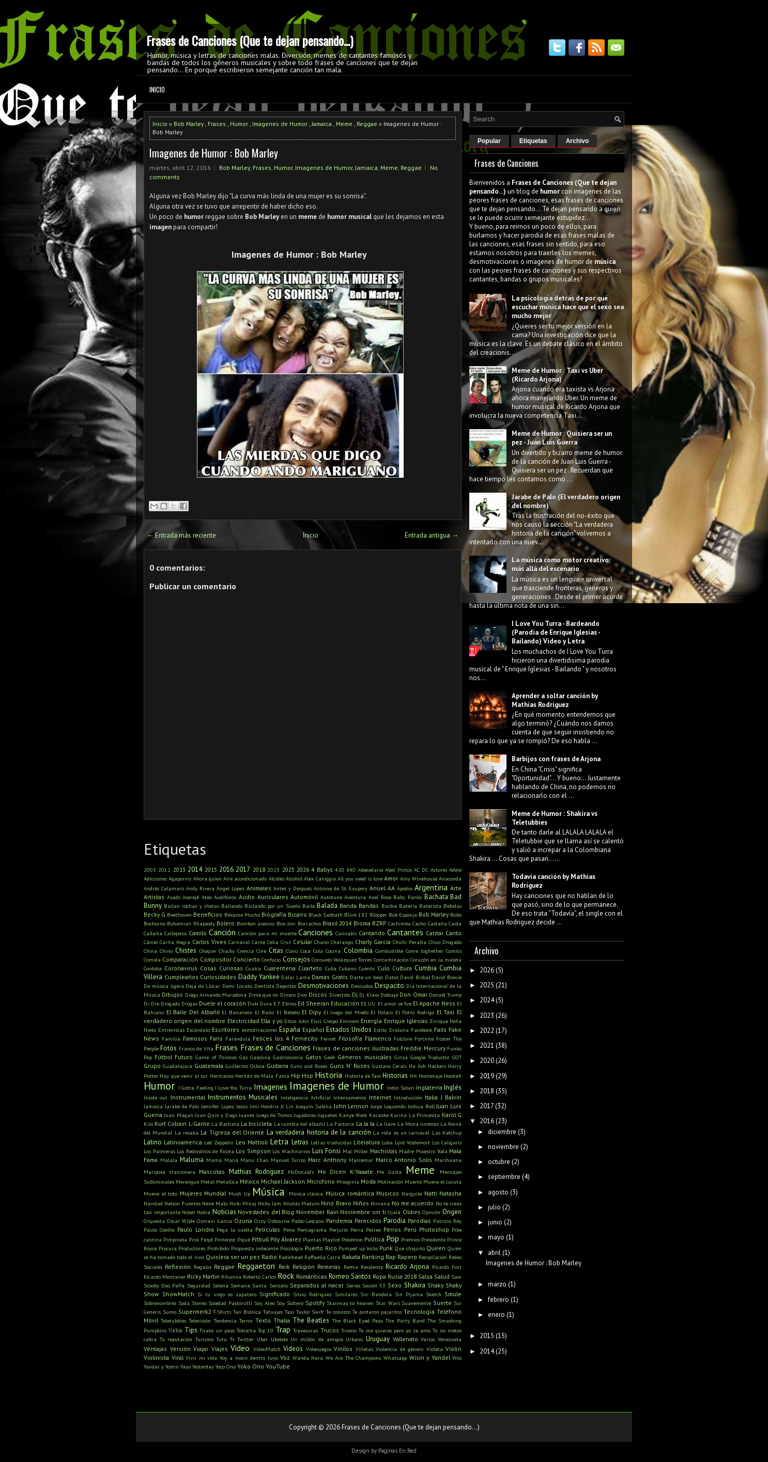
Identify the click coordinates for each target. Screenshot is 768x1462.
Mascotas (212, 1171)
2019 (487, 1076)
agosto (498, 1192)
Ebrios (289, 1003)
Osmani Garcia (214, 1220)
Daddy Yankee (259, 976)
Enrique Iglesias (406, 1021)
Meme (344, 124)
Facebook (421, 1029)
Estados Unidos (349, 1029)
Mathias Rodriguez (256, 1171)
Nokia (203, 1212)
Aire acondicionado (245, 878)
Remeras (329, 1266)
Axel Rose (379, 897)
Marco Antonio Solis (404, 1160)
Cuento (367, 968)
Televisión (200, 1320)
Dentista (264, 985)
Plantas (312, 1239)
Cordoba (153, 968)
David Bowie (447, 977)
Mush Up (239, 1193)
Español (313, 1029)
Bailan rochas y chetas (191, 905)
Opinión (431, 1212)
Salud (442, 1276)
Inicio (157, 89)
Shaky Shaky (444, 1285)
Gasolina (260, 1057)
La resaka (186, 1132)
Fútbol (163, 1057)
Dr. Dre (151, 1003)
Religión (304, 1266)
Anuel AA (382, 888)
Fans (216, 1038)
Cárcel (151, 942)
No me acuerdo (413, 1203)
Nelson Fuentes (182, 1203)
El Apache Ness (434, 1003)
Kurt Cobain (171, 1123)
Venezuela (450, 1339)
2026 (303, 869)
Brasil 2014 (336, 923)
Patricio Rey (447, 1220)
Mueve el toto (160, 1193)
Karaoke (379, 1115)
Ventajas (155, 1349)
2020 (487, 1060)
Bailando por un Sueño (272, 905)
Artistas (154, 897)
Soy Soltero (290, 1303)
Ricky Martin (203, 1276)
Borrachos (309, 923)
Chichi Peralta (409, 942)
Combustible (389, 950)
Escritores (225, 1029)
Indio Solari (400, 1087)
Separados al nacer (317, 1285)
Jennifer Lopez (217, 1106)
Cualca (253, 968)
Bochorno (154, 923)
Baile (308, 905)
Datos (391, 977)
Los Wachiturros (291, 1151)
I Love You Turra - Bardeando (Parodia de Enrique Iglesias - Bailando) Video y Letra (556, 632)
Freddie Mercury (423, 1048)
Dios (302, 994)
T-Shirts (222, 1311)
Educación (345, 1003)
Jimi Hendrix (264, 1106)
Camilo (198, 933)
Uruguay (378, 1338)
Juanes (246, 1115)
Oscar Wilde (181, 1220)
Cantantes (405, 932)
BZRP (379, 923)
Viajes (219, 1349)
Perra (356, 1229)
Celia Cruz (279, 942)
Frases (217, 124)
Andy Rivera (200, 888)
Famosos (195, 1038)
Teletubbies (173, 1320)
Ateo (207, 897)
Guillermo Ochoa (245, 1066)
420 (339, 869)
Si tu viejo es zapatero (226, 1294)
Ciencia (245, 950)
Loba (387, 1142)
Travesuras (305, 1330)
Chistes (185, 950)
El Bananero (237, 1012)
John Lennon (351, 1106)
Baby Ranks (407, 897)
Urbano (354, 1339)
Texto (263, 1320)
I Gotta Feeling (195, 1087)
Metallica (227, 1181)
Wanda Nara (308, 1357)
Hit (413, 1075)
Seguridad (198, 1285)
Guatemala (208, 1066)
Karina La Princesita (415, 1115)
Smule (453, 1294)
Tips (191, 1330)
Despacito (389, 985)
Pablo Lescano (308, 1220)
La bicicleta (256, 1123)
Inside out (155, 1097)
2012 (164, 869)
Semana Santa (249, 1285)
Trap (282, 1329)
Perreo (373, 1229)
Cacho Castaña (429, 923)
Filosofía (350, 1038)
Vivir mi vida (201, 1357)
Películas (267, 1229)
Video (240, 1348)
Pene (289, 1229)
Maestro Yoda (432, 1151)
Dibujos (172, 994)
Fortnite (424, 1038)
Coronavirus (180, 968)
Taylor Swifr (310, 1311)
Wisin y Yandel (429, 1357)
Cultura (402, 968)
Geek (329, 1057)
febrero (498, 1299)
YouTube (278, 1366)
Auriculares (272, 897)
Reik (284, 1266)
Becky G (154, 914)
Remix (351, 1266)
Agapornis (179, 878)
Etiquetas (533, 141)
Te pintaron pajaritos (377, 1311)
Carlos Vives (209, 942)
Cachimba (399, 923)
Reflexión (178, 1266)
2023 (273, 869)
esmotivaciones (259, 1029)
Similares (346, 1294)
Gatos (313, 1057)
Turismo (204, 1339)
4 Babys (321, 869)
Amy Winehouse (418, 878)
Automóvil (304, 897)
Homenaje (430, 1075)
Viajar (200, 1349)
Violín (454, 1349)
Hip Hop (302, 1075)
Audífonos (225, 897)
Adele (455, 869)
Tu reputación (176, 1339)
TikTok (175, 1330)
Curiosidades (218, 977)
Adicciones (155, 878)
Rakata (351, 1257)
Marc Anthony (327, 1160)
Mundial (215, 1193)
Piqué (243, 1239)
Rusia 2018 (402, 1276)
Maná (231, 1160)
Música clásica (306, 1193)
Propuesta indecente (255, 1248)
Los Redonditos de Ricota (205, 1151)
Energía (371, 1021)
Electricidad (243, 1021)
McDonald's (301, 1171)
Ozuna (243, 1220)
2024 (487, 1000)
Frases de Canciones (275, 1047)
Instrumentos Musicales (243, 1097)
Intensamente (349, 1097)
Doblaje (389, 994)
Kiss (148, 1123)
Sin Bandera (375, 1294)
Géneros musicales (364, 1057)
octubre (499, 1161)
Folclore (403, 1038)
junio (495, 1222)
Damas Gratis (330, 977)
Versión (180, 1349)
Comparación (180, 959)
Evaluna (399, 1029)
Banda (348, 905)
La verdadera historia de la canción (319, 1132)
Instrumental (188, 1097)
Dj (355, 994)
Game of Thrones (215, 1057)
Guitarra (277, 1066)
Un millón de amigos (316, 1339)
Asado (173, 897)
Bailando (231, 905)
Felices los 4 (271, 1038)
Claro (292, 950)
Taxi (289, 1311)
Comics (454, 950)
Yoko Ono (250, 1366)
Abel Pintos (398, 869)
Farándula (237, 1038)
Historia (328, 1075)
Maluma (192, 1159)
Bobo (456, 914)
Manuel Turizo (288, 1160)
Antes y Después (292, 888)
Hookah (453, 1075)
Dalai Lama (295, 977)
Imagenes (270, 1086)
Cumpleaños (181, 977)
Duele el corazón (222, 1003)
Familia (171, 1038)
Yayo (185, 1366)
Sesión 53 (374, 1285)
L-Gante (199, 1123)
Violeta (434, 1349)
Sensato (278, 1285)
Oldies (412, 1212)
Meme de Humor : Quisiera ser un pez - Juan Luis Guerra (562, 438)
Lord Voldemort (412, 1142)
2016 (226, 869)
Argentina (431, 887)
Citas (276, 950)
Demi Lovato (237, 985)
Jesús (242, 1106)
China (150, 950)
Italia (431, 1097)
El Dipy (311, 1012)
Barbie (389, 905)
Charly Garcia (373, 942)
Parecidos (368, 1220)
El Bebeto (288, 1012)
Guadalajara (177, 1066)
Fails (440, 1029)
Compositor (216, 959)
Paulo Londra (195, 1229)
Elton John (296, 1021)
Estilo (380, 1029)
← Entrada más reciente (181, 535)
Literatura (367, 1142)
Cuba (330, 968)
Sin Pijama (409, 1294)
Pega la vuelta (235, 1229)
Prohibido (218, 1248)
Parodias (419, 1220)
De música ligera (164, 985)
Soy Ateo (264, 1303)
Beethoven (179, 914)
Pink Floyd (201, 1239)
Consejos (296, 959)
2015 (211, 869)
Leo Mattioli (252, 1142)
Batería (408, 905)
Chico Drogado (445, 942)
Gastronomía (288, 1057)
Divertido (339, 994)
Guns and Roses (308, 1066)
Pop (392, 1238)
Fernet (328, 1038)
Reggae (367, 124)
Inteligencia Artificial (306, 1097)
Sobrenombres (160, 1303)
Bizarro (297, 914)
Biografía (274, 914)
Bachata (436, 896)
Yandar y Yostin (161, 1366)
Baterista (430, 905)
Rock (286, 1275)
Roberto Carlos (259, 1276)
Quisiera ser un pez (233, 1257)
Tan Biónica (247, 1311)
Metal (207, 1181)
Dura (266, 1003)
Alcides (276, 878)
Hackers (437, 1066)
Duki (253, 1003)
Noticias (224, 1211)
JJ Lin (287, 1106)
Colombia (358, 950)
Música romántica (350, 1193)
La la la (365, 1123)
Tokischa (246, 1330)
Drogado (170, 1003)
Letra (279, 1141)
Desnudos (362, 985)
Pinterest (225, 1239)
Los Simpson (253, 1151)
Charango (342, 942)
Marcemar (361, 1160)
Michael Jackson (283, 1181)
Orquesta (154, 1220)
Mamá (214, 1160)
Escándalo (198, 1029)
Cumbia (425, 968)
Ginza (401, 1057)
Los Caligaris (447, 1142)
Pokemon (352, 1239)
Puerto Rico (321, 1248)
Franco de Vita (196, 1048)
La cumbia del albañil (300, 1123)
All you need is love (359, 878)
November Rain (317, 1212)
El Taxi (446, 1012)
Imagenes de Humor (280, 124)
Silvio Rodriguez (312, 1294)
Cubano (347, 968)
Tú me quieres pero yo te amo (395, 1330)
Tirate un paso (216, 1330)
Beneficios (207, 914)
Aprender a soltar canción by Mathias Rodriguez (555, 700)
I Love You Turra (233, 1087)
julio (494, 1207)
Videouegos (318, 1349)
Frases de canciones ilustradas (355, 1048)
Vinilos (343, 1349)
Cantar (434, 933)
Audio (247, 897)
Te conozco (338, 1311)
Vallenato (405, 1339)
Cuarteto (310, 968)
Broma (362, 923)
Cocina (333, 950)
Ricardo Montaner (165, 1276)
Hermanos (222, 1075)
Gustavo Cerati (389, 1066)
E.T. (277, 1003)
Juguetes (327, 1115)
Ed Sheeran (313, 1003)
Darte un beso (366, 977)
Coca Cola (311, 950)
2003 (150, 869)
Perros (392, 1229)
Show (151, 1294)
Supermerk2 (194, 1311)
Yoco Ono (226, 1366)
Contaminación (391, 959)
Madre (406, 1151)
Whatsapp (395, 1357)
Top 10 (265, 1330)
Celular (302, 942)
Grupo (152, 1066)
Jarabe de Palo (182, 1106)
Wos (457, 1357)
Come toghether (424, 950)
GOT (457, 1057)
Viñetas (364, 1349)
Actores (439, 869)
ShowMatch (178, 1294)
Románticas (311, 1276)
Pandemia (339, 1220)
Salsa (425, 1276)
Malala (168, 1160)
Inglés (453, 1087)
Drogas (189, 1003)
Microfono (321, 1181)
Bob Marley (189, 124)
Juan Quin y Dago (216, 1115)
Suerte (442, 1303)
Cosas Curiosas (221, 968)
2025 (288, 869)
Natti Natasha (443, 1193)
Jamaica (322, 124)
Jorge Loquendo (388, 1106)
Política (374, 1239)
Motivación (390, 1181)
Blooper (378, 914)
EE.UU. (368, 1003)
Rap (391, 1257)
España (289, 1029)
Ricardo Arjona (407, 1266)
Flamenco (378, 1038)
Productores (191, 1248)
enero (496, 1314)
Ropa (379, 1276)
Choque (207, 950)
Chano (321, 942)
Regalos (202, 1266)
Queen (436, 1248)
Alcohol (294, 878)
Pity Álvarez (285, 1239)
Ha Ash (417, 1066)
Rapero (407, 1257)
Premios (410, 1239)
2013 (179, 869)
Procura (168, 1248)
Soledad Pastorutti (230, 1303)
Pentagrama (312, 1229)
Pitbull (260, 1239)
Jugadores (305, 1115)
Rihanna (231, 1276)
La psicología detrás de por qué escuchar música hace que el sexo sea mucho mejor (568, 307)
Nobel (188, 1212)
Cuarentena (280, 968)
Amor (391, 878)
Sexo (395, 1285)
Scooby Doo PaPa (164, 1285)
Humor (239, 124)
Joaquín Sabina (314, 1106)
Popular (489, 141)
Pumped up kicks (358, 1248)
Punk (386, 1248)
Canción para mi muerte (267, 933)
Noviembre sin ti (363, 1212)
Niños (361, 1203)
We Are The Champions (353, 1357)
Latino (153, 1142)
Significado (274, 1294)
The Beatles (311, 1320)
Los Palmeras (159, 1151)
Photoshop (434, 1229)
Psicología (291, 1248)
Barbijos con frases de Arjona (556, 758)
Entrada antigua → (431, 535)
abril (494, 1252)
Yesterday (203, 1366)
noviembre (503, 1146)
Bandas (369, 905)
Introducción (408, 1097)
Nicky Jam (269, 1203)
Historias (395, 1075)
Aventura (355, 897)
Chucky (227, 950)
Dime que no (264, 994)
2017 (243, 869)
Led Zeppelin (219, 1142)
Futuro (184, 1057)
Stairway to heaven (350, 1303)
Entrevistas (171, 1029)
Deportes (286, 985)
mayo (496, 1237)
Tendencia (225, 1320)
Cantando (372, 933)
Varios (428, 1339)
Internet (380, 1097)
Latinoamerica (183, 1142)
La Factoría (340, 1123)
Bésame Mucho (242, 914)
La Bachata (225, 1123)
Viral (177, 1357)
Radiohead (291, 1257)
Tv (232, 1339)
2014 (195, 869)
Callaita (153, 933)
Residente (372, 1266)
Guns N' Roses (350, 1066)
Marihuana (448, 1160)
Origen (452, 1211)
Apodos (404, 888)
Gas (243, 1057)
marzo (497, 1284)
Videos (293, 1348)
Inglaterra (429, 1087)
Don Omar (413, 994)
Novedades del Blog (266, 1212)
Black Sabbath (326, 914)
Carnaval (239, 942)
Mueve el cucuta (442, 1181)
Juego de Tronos (274, 1115)
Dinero (288, 994)
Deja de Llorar (203, 985)
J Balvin (451, 1097)
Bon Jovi (286, 923)
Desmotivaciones (323, 985)
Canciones (315, 932)
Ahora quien (207, 878)
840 (351, 869)
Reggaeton (256, 1266)
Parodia (394, 1220)
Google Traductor (430, 1057)
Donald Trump (445, 994)
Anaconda (450, 878)
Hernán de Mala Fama (262, 1075)
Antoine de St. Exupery (340, 888)
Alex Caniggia (319, 878)
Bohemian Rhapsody (190, 923)
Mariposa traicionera (169, 1171)
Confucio (271, 959)
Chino (166, 950)
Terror (246, 1320)
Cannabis (346, 933)
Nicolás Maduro (301, 1203)
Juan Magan (178, 1115)
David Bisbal (415, 977)
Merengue (187, 1181)
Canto (454, 933)
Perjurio (338, 1229)
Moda (368, 1181)
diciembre (502, 1131)
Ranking (373, 1257)
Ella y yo (272, 1021)
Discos (318, 994)
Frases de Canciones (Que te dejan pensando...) (249, 40)
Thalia (281, 1320)
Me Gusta (389, 1171)
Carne (258, 942)
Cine (261, 950)
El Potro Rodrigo (414, 1012)
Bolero (226, 923)
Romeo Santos (350, 1276)
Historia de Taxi (363, 1075)
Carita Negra (175, 942)
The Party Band (405, 1320)
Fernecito (304, 1038)
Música (268, 1192)
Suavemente (416, 1303)
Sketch (433, 1294)
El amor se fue (394, 1003)
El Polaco (382, 1012)
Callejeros (175, 933)
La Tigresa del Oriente (232, 1132)
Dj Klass (368, 994)
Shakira (414, 1285)
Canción (222, 932)
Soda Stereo (192, 1303)
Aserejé (190, 897)
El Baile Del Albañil (193, 1012)
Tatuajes (273, 1311)
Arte (456, 888)
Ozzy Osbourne (271, 1220)
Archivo (577, 141)
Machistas (383, 1151)
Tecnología (419, 1311)
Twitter (245, 1339)
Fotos (168, 1048)
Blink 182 (355, 914)
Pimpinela (175, 1239)
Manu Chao (254, 1160)
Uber (262, 1339)
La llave (385, 1123)
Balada (327, 905)
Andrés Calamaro (164, 888)
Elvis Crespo (324, 1021)
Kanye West (353, 1115)
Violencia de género (399, 1349)
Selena (220, 1285)
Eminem (349, 1021)
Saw (456, 1276)
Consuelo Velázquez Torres (342, 959)
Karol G (452, 1115)
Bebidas (452, 905)
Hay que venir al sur (184, 1075)
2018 (259, 869)
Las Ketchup (447, 1132)
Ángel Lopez (230, 888)
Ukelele (279, 1339)
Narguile (412, 1193)
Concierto (246, 959)
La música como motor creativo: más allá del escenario (561, 564)
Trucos (329, 1330)
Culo (383, 968)
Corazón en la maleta (436, 959)
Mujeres (191, 1193)
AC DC (421, 869)
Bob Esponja (403, 914)
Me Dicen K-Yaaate (345, 1171)
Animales (259, 888)
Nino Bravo (336, 1203)
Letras (300, 1142)
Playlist (331, 1239)
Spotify (315, 1303)
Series (353, 1285)
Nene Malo (214, 1203)
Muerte (413, 1181)
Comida (152, 959)
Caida (455, 923)
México (249, 1181)
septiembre (504, 1176)
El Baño (264, 1012)
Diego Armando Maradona (216, 994)
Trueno (349, 1330)
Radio (269, 1257)
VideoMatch (267, 1349)
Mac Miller (355, 1151)
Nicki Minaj (242, 1203)
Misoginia (347, 1181)
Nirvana (380, 1203)
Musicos (387, 1193)
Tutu (222, 1339)
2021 (487, 1045)
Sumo (169, 1311)
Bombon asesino (255, 923)
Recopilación (433, 1257)
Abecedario (370, 869)
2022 (487, 1030)
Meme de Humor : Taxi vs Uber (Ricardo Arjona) (557, 375)
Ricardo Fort (447, 1266)
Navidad (153, 1203)
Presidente (433, 1239)
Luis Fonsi (326, 1150)
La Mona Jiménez (418, 1123)
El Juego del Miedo (346, 1012)
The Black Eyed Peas (357, 1320)
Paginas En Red (397, 1450)
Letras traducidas (331, 1142)
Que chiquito (410, 1248)
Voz (285, 1357)
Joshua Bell (421, 1106)
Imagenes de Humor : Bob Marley (213, 153)
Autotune (331, 897)
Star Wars (388, 1303)
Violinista (156, 1357)
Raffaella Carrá (322, 1257)
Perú (410, 1229)
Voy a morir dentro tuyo (249, 1357)
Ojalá (394, 1212)
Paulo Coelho (159, 1229)
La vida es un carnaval (401, 1132)
